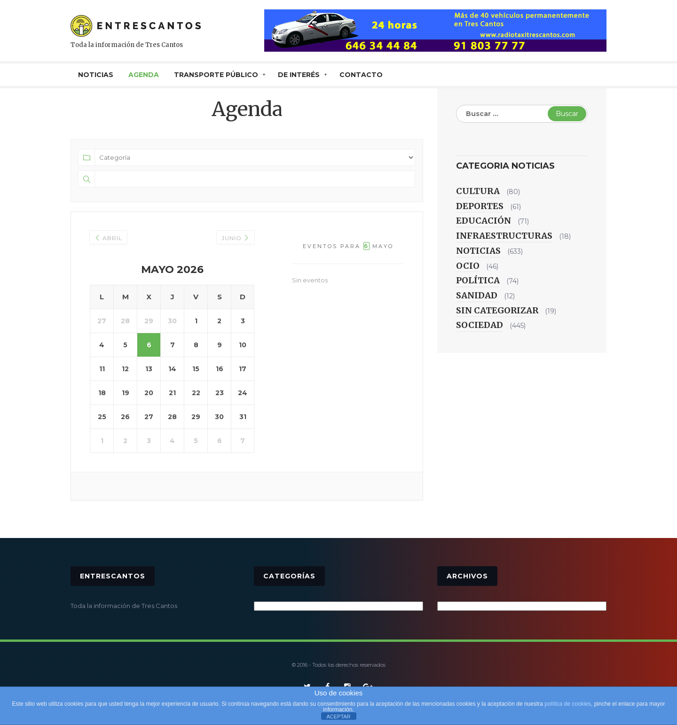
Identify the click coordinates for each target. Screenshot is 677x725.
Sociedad (479, 325)
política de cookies (567, 704)
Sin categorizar (497, 310)
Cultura (478, 191)
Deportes (480, 206)
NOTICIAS (95, 74)
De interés (299, 74)
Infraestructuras (504, 235)
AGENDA (143, 74)
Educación (483, 220)
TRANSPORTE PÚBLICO (216, 74)
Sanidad (476, 295)
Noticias (478, 250)
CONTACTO (361, 74)
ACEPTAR (338, 716)
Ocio (468, 265)
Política (478, 280)
